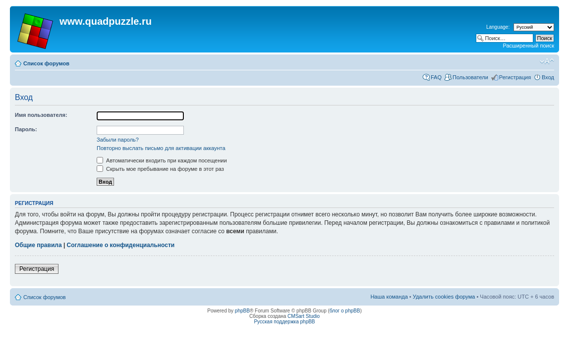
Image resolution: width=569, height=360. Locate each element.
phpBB (242, 310)
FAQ (436, 77)
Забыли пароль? (118, 140)
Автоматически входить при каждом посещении (162, 160)
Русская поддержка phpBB (284, 321)
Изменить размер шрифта (547, 61)
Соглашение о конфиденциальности (121, 245)
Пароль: (26, 129)
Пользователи (470, 77)
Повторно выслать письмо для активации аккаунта (161, 148)
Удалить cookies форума (444, 297)
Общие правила (38, 245)
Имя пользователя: (41, 115)
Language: (498, 27)
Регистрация (515, 77)
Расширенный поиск (528, 46)
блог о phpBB (345, 310)
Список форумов (46, 63)
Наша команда (388, 297)
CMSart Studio (303, 316)
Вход (548, 77)
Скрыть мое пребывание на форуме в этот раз (160, 169)
